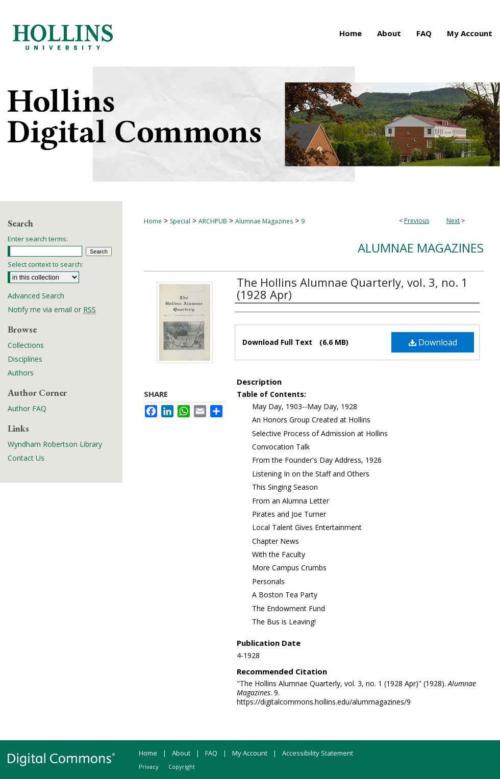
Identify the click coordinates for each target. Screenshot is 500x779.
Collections (26, 345)
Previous (416, 220)
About (181, 753)
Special (180, 221)
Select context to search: (45, 264)
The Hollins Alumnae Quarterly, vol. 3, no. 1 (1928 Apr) (352, 288)
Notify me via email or (52, 309)
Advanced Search (36, 295)
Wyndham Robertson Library (55, 444)
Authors (21, 373)
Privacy (149, 766)
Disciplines (25, 359)
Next (453, 220)
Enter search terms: (38, 238)
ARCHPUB (212, 221)
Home (153, 221)
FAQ (211, 753)
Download (433, 342)
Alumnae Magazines (264, 221)
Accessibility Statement (317, 753)
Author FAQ (27, 408)
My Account (249, 753)
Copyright (181, 766)
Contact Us (26, 458)
